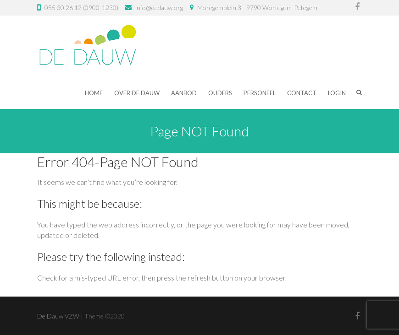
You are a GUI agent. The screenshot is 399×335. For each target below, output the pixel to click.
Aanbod (184, 93)
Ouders (220, 93)
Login (337, 93)
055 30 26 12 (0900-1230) (81, 7)
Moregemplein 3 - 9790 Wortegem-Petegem (257, 7)
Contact (301, 93)
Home (94, 93)
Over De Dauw (137, 93)
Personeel (260, 93)
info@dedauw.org (159, 7)
